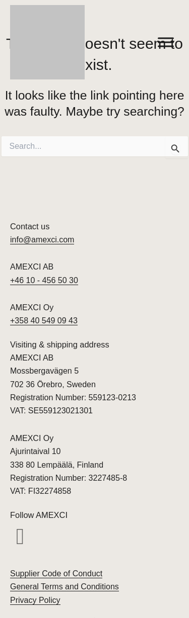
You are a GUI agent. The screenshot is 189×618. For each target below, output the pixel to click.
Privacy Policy (35, 600)
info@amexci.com (42, 239)
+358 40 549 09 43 (44, 320)
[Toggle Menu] (166, 42)
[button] (20, 537)
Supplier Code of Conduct (56, 573)
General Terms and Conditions (64, 586)
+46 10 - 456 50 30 (44, 280)
